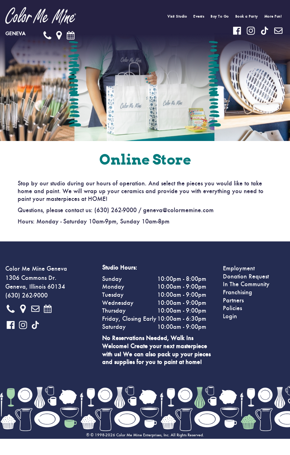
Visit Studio (177, 16)
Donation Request (246, 276)
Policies (232, 308)
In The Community (246, 284)
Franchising (237, 292)
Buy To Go (220, 16)
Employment (239, 268)
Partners (233, 300)
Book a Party (246, 16)
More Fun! (273, 16)
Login (230, 316)
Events (198, 16)
